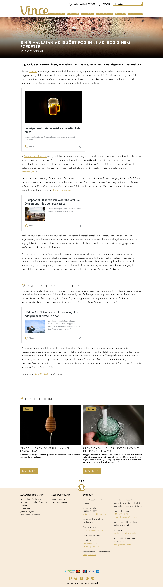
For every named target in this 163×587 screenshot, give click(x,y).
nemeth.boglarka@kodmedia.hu (127, 517)
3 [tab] (83, 481)
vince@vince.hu (89, 555)
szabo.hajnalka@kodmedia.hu (95, 514)
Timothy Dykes (43, 374)
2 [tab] (81, 481)
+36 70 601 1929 (90, 544)
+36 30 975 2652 (121, 514)
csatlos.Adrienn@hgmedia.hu (95, 530)
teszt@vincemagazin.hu (124, 545)
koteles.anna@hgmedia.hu (125, 533)
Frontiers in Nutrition (35, 156)
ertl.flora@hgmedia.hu (92, 547)
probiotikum (27, 172)
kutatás (33, 71)
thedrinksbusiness (61, 190)
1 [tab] (79, 481)
